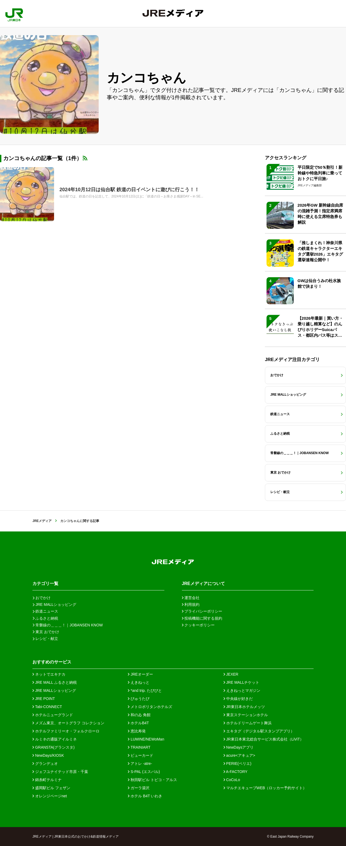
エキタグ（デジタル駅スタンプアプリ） (259, 731)
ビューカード (140, 755)
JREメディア (42, 521)
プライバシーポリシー (202, 611)
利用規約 (191, 604)
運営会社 (191, 598)
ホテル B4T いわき (145, 796)
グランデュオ (45, 763)
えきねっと (138, 682)
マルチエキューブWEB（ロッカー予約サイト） (265, 787)
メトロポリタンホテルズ (150, 706)
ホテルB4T (138, 723)
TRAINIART (139, 747)
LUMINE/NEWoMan (146, 739)
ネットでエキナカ (48, 674)
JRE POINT (43, 698)
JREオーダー (140, 674)
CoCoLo (232, 779)
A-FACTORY (236, 771)
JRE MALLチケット (242, 682)
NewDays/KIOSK (48, 755)
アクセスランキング (285, 157)
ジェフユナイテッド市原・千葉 (60, 771)
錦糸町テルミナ (47, 779)
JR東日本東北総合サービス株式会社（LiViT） (264, 739)
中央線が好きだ (238, 698)
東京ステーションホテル (246, 714)
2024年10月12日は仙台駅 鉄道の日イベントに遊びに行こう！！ (129, 189)
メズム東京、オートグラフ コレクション (68, 723)
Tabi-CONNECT (47, 706)
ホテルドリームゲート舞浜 (248, 723)
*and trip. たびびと (145, 690)
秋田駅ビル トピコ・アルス (152, 779)
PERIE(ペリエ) (237, 763)
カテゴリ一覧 (45, 583)
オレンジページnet (49, 796)
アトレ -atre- (140, 763)
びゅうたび (138, 698)
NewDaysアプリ (239, 747)
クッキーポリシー (198, 625)
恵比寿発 (137, 731)
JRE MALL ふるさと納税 (54, 682)
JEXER (231, 674)
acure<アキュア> (239, 755)
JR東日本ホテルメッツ (244, 706)
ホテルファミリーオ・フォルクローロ (65, 731)
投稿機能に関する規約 (202, 618)
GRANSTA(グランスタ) (53, 747)
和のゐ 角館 (139, 714)
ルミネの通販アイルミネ (54, 739)
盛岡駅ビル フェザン (51, 787)
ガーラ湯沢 (138, 787)
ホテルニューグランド (52, 714)
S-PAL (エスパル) (144, 771)
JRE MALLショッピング (54, 690)
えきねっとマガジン (242, 690)
